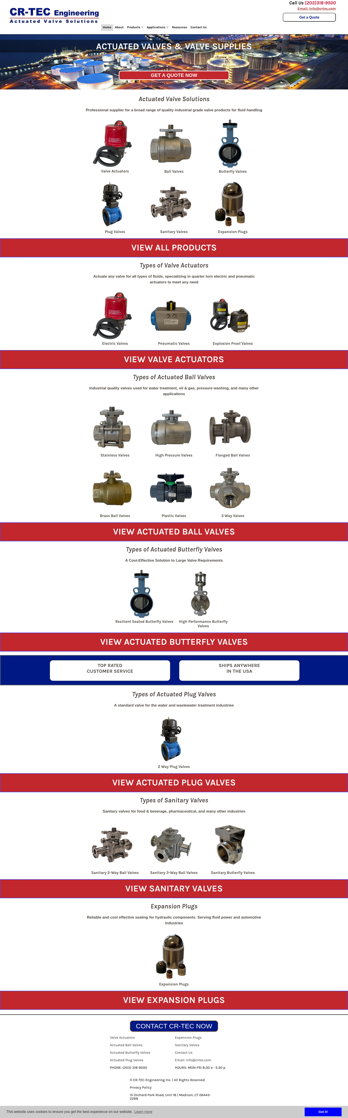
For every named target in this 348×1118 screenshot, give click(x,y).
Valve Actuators (122, 1037)
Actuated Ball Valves (126, 1045)
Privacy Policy (140, 1087)
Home (107, 27)
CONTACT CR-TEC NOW (174, 1026)
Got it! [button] (323, 1112)
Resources (179, 27)
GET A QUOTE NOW (174, 75)
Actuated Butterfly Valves (130, 1052)
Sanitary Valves (187, 1045)
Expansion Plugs (188, 1037)
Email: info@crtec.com (317, 8)
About (119, 27)
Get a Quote (309, 17)
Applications (157, 27)
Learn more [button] (143, 1112)
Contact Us (199, 27)
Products (135, 27)
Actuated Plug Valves (126, 1060)
